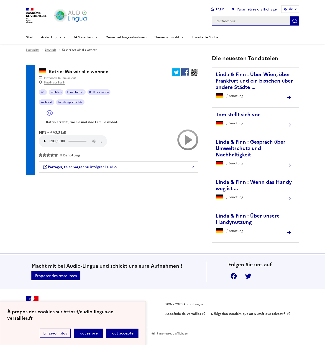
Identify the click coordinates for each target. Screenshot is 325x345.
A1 (42, 92)
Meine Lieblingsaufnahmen (126, 37)
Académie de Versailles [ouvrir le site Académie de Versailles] (183, 313)
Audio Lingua (51, 37)
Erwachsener (75, 92)
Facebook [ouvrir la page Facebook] (233, 276)
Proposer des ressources (56, 275)
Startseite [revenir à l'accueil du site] (32, 50)
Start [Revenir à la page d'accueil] (30, 37)
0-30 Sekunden (99, 92)
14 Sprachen (83, 37)
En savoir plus (55, 333)
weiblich (56, 92)
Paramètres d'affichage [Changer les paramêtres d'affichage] (257, 9)
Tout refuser (88, 333)
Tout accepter (122, 333)
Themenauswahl (166, 37)
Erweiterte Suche (205, 37)
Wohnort (46, 102)
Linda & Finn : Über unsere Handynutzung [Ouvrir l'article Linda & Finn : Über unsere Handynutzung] (248, 219)
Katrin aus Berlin (54, 82)
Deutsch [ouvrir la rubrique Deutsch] (50, 50)
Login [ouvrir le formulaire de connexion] (220, 9)
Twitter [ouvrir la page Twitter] (248, 276)
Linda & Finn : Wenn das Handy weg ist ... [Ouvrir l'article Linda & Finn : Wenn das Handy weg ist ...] (254, 185)
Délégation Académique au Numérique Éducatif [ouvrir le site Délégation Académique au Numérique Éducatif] (248, 313)
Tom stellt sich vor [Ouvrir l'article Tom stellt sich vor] (238, 114)
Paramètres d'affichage (172, 334)
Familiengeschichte (70, 102)
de (291, 9)
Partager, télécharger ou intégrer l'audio (79, 167)
